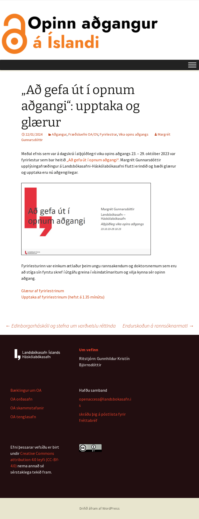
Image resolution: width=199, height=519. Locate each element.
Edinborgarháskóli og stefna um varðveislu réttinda (60, 325)
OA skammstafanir (27, 407)
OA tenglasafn (23, 416)
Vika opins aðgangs (133, 134)
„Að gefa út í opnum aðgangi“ (93, 159)
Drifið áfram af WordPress (100, 508)
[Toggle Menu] (192, 64)
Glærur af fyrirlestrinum (42, 290)
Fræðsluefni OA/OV (83, 134)
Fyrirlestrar (108, 134)
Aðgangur (59, 134)
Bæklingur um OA (25, 390)
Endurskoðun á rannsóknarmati (158, 325)
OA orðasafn (21, 399)
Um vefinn (88, 349)
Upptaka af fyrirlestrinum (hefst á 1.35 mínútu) (62, 297)
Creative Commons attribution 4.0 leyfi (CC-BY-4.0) (34, 459)
